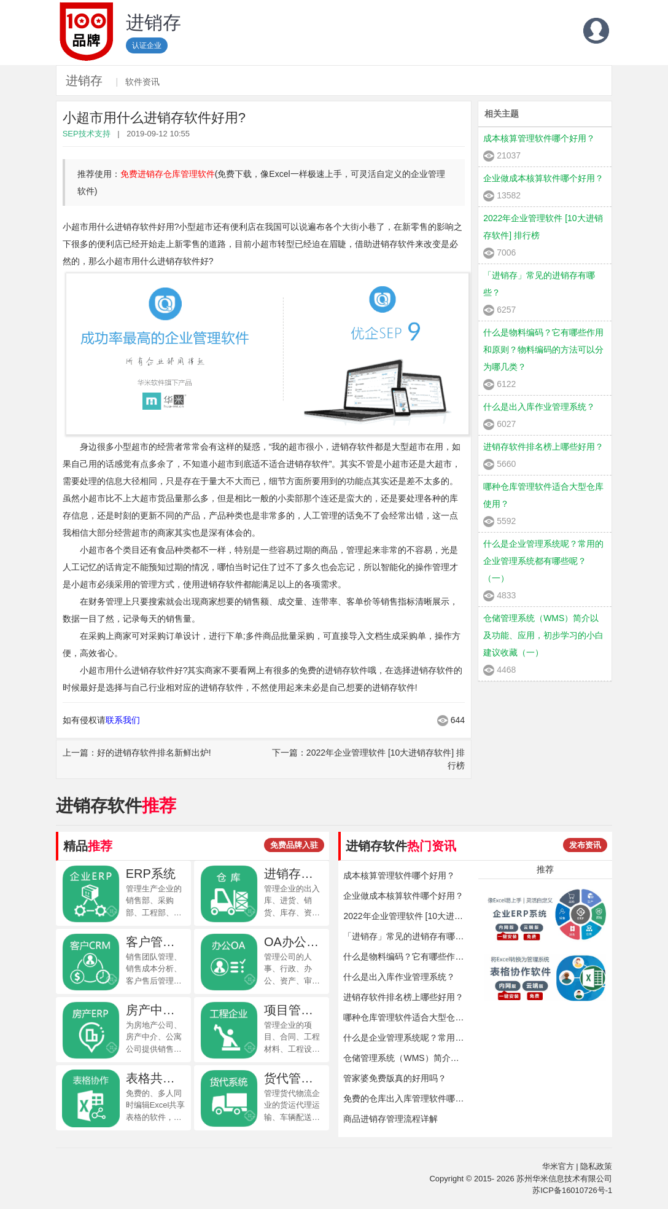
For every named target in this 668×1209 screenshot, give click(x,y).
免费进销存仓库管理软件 (167, 174)
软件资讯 (142, 82)
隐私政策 (596, 1166)
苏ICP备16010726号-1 (572, 1190)
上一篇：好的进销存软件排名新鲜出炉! (137, 752)
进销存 (84, 80)
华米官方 (558, 1166)
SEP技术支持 (87, 133)
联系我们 (123, 720)
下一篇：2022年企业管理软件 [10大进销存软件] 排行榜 (368, 759)
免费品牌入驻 (294, 845)
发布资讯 (585, 845)
